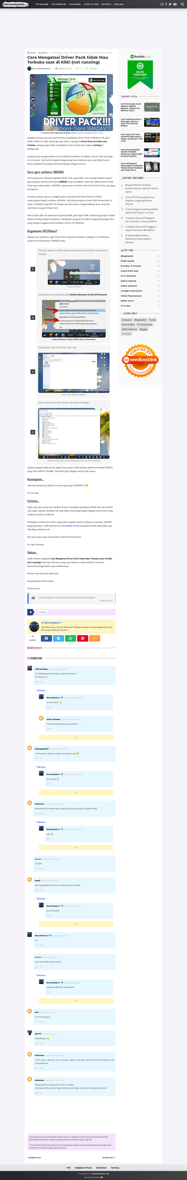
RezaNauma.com (102, 1173)
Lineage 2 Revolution (131, 291)
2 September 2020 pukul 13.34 (54, 1055)
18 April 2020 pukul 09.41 (50, 957)
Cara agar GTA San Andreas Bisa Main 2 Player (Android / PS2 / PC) (132, 137)
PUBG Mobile (127, 261)
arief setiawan (53, 719)
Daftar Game (127, 301)
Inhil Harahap (41, 669)
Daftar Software (129, 286)
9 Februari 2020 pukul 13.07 (50, 881)
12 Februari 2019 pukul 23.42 (54, 804)
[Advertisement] (93, 28)
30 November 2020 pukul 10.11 (71, 719)
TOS (68, 1168)
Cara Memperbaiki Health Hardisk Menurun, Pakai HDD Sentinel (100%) (131, 152)
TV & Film (125, 306)
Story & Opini (128, 324)
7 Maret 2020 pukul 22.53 (72, 906)
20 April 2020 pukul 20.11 (47, 1012)
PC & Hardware (128, 276)
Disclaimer (101, 1168)
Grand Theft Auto (129, 271)
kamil (37, 880)
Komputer (127, 319)
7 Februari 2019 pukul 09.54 (73, 774)
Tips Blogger (41, 4)
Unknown (39, 803)
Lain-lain (119, 4)
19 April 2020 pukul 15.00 (72, 983)
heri (37, 1012)
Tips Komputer (58, 4)
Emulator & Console (131, 266)
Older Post (109, 1157)
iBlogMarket (127, 256)
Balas (37, 682)
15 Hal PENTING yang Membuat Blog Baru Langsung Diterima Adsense (140, 200)
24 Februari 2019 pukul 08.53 (51, 859)
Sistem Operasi (128, 281)
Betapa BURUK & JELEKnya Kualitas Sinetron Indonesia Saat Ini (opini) (141, 188)
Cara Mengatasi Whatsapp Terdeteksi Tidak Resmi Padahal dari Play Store (132, 166)
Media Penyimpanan (131, 296)
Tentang (115, 1168)
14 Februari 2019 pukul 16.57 (73, 829)
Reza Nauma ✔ (53, 622)
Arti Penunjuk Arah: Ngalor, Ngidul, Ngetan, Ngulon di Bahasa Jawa (131, 107)
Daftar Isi (106, 4)
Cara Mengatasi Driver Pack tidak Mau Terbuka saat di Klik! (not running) (67, 60)
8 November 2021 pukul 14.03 (54, 1080)
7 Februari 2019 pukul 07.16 (58, 749)
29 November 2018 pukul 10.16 (74, 698)
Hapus (41, 682)
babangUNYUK (42, 748)
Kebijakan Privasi (83, 1168)
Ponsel (152, 319)
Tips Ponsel (75, 4)
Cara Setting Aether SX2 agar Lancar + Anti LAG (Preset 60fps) (131, 122)
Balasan (41, 690)
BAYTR (38, 1033)
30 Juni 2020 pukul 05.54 (50, 1034)
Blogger (143, 329)
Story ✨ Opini (91, 4)
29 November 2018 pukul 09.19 (58, 669)
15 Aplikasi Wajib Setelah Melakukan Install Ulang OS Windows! (138, 239)
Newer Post (34, 1157)
